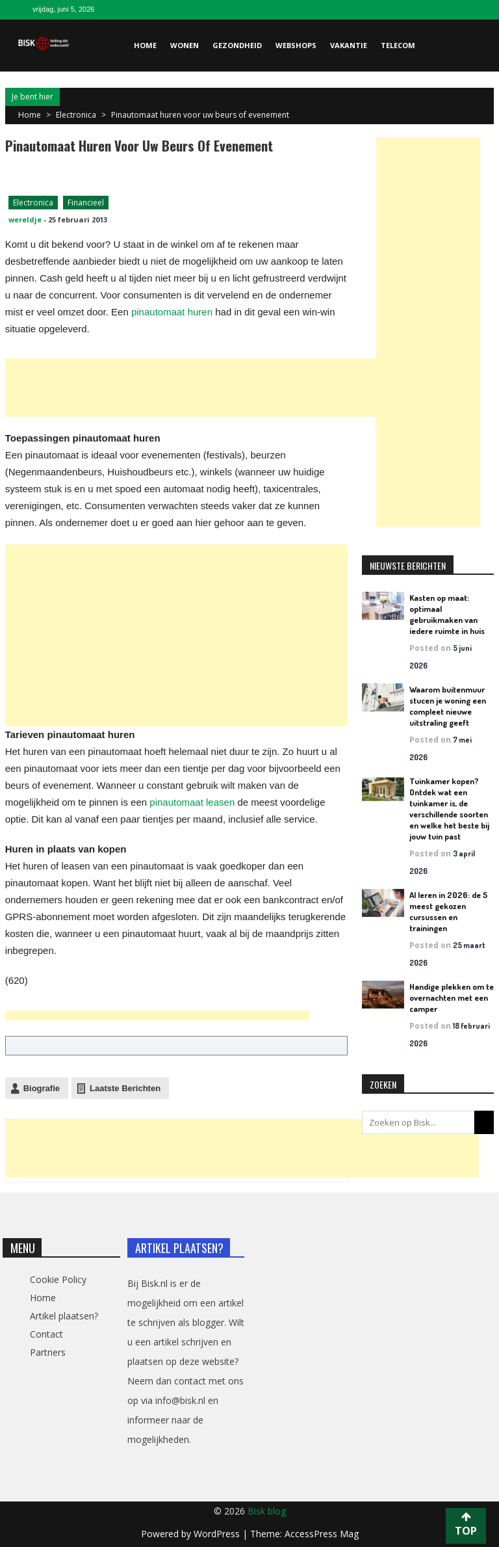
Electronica (76, 114)
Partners (48, 1352)
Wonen (184, 45)
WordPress (218, 1533)
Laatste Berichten (125, 1088)
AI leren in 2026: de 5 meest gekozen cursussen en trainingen (448, 911)
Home (145, 45)
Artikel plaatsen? (64, 1316)
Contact (46, 1334)
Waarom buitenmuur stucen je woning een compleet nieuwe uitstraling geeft (447, 706)
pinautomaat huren (171, 311)
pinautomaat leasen (192, 802)
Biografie (41, 1088)
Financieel (86, 202)
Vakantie (348, 45)
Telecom (398, 45)
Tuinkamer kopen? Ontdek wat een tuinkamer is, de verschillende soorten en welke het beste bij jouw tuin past (449, 808)
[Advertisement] (241, 387)
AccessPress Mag (322, 1533)
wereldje (25, 219)
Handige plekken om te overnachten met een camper (451, 997)
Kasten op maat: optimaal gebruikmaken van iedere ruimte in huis (447, 614)
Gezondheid (237, 45)
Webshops (295, 45)
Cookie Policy (58, 1279)
